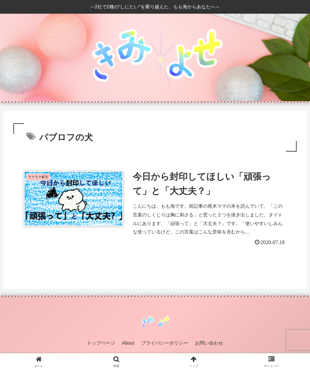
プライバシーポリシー (164, 343)
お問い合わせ (209, 343)
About (128, 343)
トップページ (101, 343)
